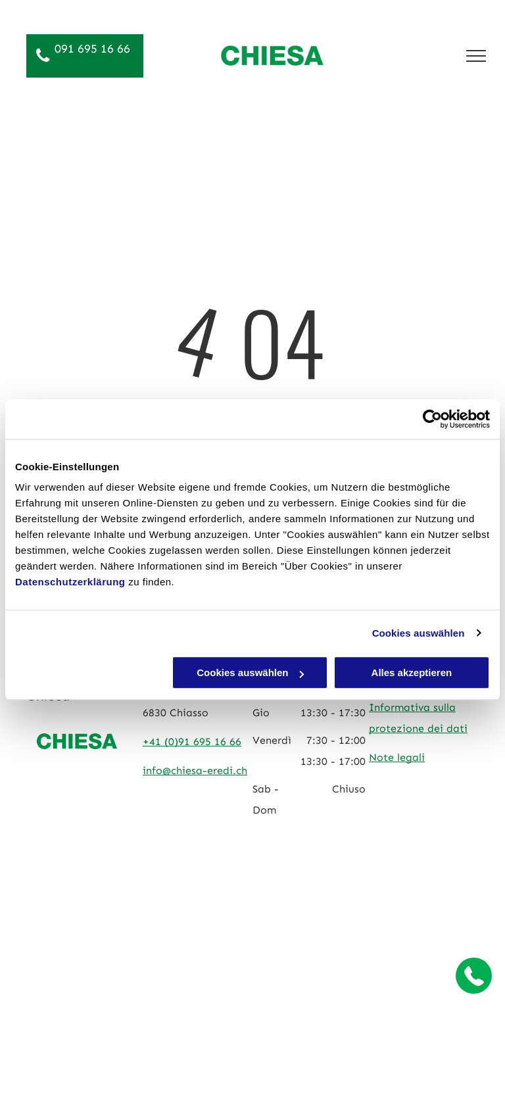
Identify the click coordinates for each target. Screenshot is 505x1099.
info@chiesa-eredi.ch (195, 770)
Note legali (397, 757)
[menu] (476, 56)
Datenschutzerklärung (70, 581)
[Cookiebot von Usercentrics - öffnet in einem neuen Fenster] (432, 419)
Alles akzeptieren (412, 672)
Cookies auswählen (418, 633)
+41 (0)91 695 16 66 (192, 741)
